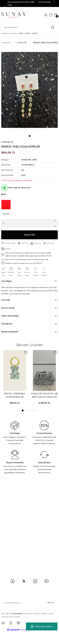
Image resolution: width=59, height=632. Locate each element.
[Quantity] (29, 223)
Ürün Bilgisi (6, 281)
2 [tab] (26, 410)
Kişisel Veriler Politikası (13, 559)
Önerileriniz (6, 324)
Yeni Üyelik (8, 494)
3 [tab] (30, 410)
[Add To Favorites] (8, 243)
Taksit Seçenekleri (10, 316)
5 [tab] (36, 410)
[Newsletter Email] (29, 602)
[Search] (29, 27)
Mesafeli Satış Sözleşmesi (15, 546)
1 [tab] (29, 136)
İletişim (6, 518)
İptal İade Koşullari (12, 554)
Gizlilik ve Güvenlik (12, 550)
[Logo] (13, 15)
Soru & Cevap (7, 308)
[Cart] (56, 15)
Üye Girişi (7, 499)
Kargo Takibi (9, 531)
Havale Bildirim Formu (13, 527)
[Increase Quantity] (55, 220)
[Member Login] (46, 15)
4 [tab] (33, 410)
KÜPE (34, 160)
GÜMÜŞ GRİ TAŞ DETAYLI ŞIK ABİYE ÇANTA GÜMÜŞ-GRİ (44, 395)
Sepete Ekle (29, 235)
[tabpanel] (29, 90)
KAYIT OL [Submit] (51, 603)
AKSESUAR (26, 160)
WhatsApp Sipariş (42, 626)
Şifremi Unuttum (11, 503)
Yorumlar (5, 300)
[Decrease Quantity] (55, 226)
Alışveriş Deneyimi (9, 331)
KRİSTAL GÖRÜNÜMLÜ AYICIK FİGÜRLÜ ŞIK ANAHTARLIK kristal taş (15, 395)
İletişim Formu (10, 522)
